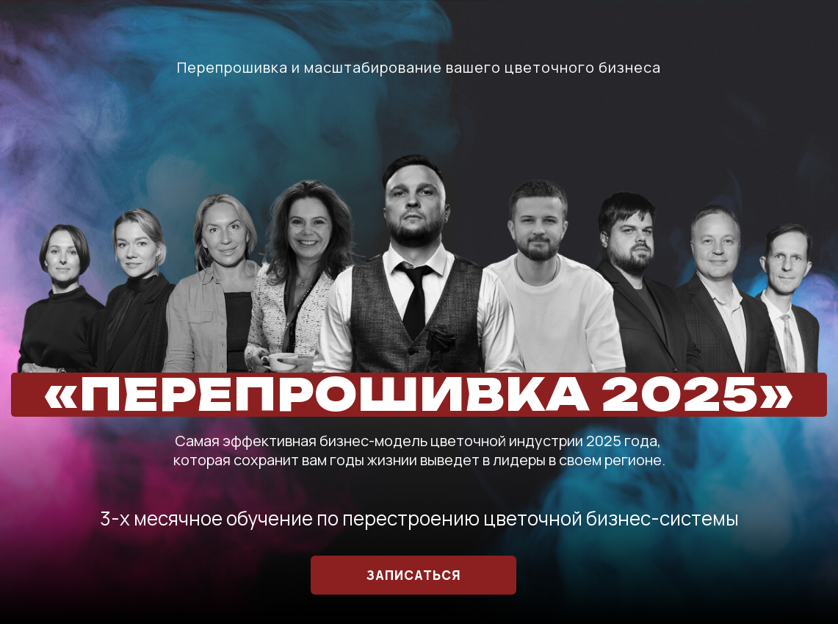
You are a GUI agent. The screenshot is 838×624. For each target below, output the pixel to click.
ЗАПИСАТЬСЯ (413, 575)
